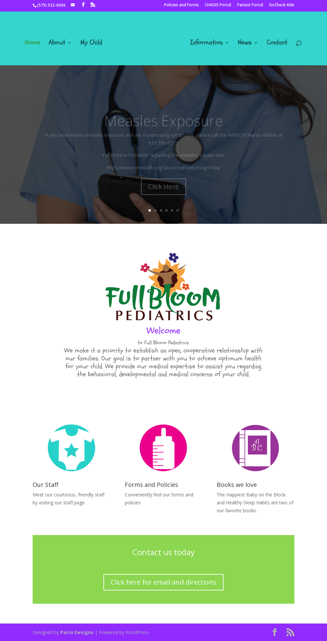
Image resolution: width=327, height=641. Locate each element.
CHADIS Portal (218, 5)
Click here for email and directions (163, 582)
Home (32, 43)
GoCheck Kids (281, 5)
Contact (277, 43)
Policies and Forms (181, 5)
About (56, 43)
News (245, 43)
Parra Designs (77, 632)
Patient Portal (250, 5)
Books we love (237, 485)
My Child (91, 43)
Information (206, 43)
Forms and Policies (151, 485)
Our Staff (45, 485)
